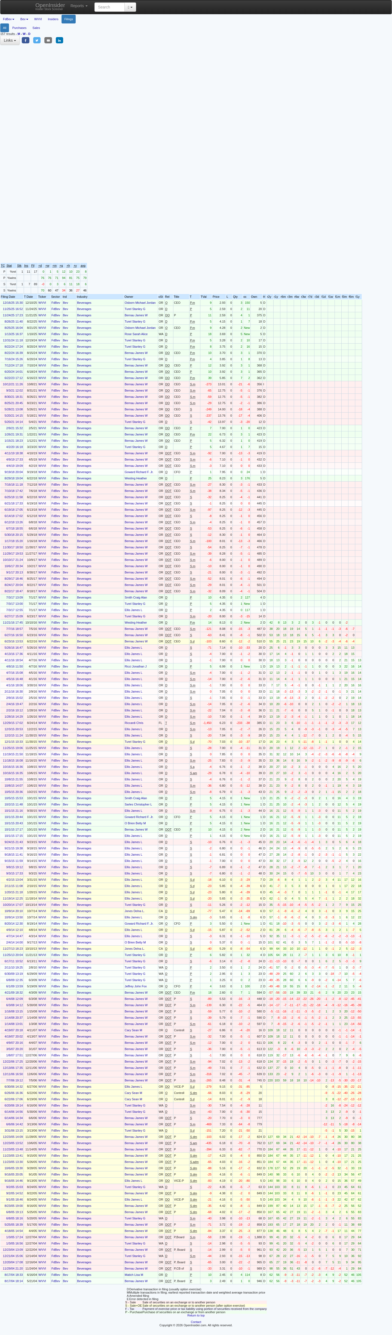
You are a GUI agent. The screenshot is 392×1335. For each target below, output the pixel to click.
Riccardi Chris (134, 722)
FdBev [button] (8, 19)
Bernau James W (136, 315)
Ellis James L (133, 610)
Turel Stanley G (135, 309)
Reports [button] (79, 6)
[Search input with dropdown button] (109, 7)
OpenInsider (50, 6)
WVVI (38, 19)
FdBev (55, 302)
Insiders (53, 19)
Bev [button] (24, 19)
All (4, 27)
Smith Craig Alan (136, 597)
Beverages (84, 302)
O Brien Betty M (135, 823)
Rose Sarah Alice (136, 334)
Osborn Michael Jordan (140, 302)
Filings (68, 19)
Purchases (19, 27)
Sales (36, 27)
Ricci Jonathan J (136, 666)
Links (10, 40)
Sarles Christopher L (138, 804)
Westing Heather (136, 478)
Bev (65, 302)
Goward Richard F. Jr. (139, 472)
